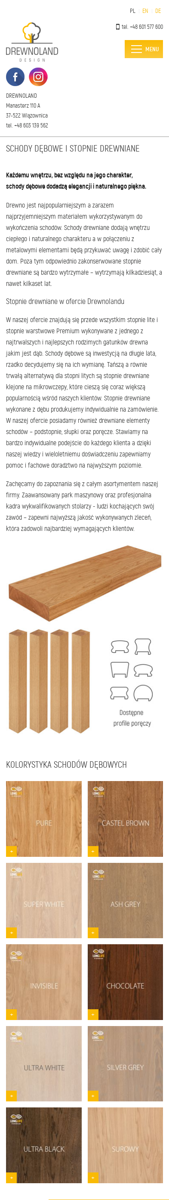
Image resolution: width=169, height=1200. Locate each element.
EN (145, 11)
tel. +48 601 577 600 (139, 27)
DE (158, 11)
